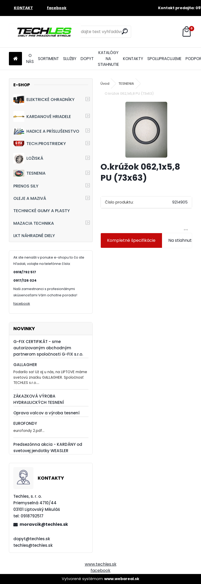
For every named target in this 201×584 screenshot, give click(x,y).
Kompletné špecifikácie (131, 240)
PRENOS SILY (25, 186)
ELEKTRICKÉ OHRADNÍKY (44, 99)
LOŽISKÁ (28, 158)
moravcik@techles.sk (44, 524)
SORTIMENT (48, 58)
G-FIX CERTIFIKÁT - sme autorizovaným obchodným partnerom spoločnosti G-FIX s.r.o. (48, 348)
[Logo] (45, 32)
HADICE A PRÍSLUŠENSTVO (46, 131)
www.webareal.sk (121, 578)
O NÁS (30, 58)
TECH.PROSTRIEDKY (39, 144)
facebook (21, 303)
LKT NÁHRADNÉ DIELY (34, 236)
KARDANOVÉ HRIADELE (42, 116)
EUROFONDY (25, 423)
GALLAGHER (25, 364)
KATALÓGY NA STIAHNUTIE (108, 58)
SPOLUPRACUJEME (164, 58)
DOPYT (87, 58)
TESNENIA (29, 173)
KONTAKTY (133, 58)
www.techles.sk (100, 564)
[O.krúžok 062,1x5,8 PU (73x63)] (146, 130)
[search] (125, 31)
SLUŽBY (69, 58)
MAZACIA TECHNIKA (33, 223)
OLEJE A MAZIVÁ (29, 198)
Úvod (104, 83)
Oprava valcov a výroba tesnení (46, 413)
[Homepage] (15, 59)
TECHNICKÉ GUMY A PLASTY (41, 211)
